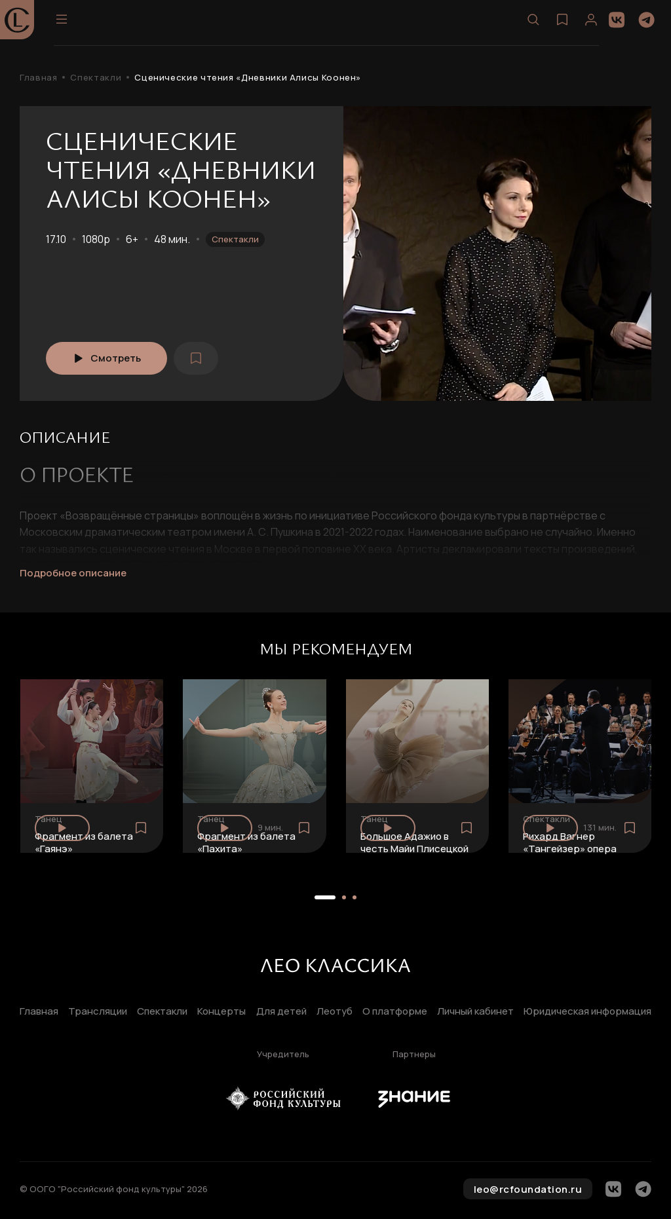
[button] (325, 897)
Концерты (221, 1011)
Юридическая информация (587, 1011)
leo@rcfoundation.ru (528, 1189)
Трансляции (97, 1011)
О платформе (394, 1011)
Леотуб (334, 1011)
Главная (38, 77)
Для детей (281, 1011)
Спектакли (95, 77)
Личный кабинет (475, 1011)
